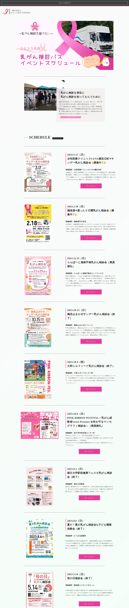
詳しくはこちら (89, 597)
